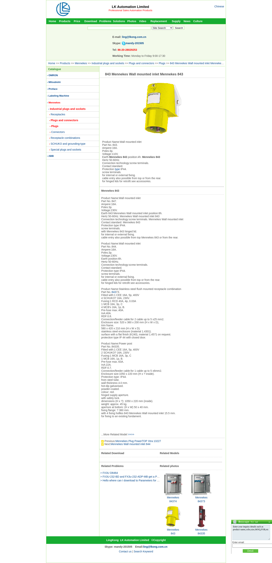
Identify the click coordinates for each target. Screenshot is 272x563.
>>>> (131, 434)
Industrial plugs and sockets (108, 63)
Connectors (58, 132)
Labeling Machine (59, 95)
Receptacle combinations (65, 137)
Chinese (219, 6)
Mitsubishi (55, 82)
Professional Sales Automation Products (130, 10)
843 (114, 292)
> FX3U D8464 (109, 472)
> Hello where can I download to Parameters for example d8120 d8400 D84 (144, 480)
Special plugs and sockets (66, 149)
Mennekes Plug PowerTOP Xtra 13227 (138, 441)
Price (77, 21)
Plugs (162, 63)
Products (64, 21)
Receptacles (58, 114)
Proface (53, 88)
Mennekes (81, 63)
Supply (176, 21)
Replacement (158, 21)
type (117, 169)
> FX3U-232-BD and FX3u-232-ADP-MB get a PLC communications (140, 476)
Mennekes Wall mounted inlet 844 (130, 444)
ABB (51, 156)
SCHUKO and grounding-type (68, 143)
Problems (105, 21)
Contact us (125, 551)
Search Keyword (143, 551)
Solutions (119, 21)
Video (142, 21)
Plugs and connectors (141, 63)
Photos (131, 21)
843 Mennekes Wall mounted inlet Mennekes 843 (199, 63)
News (187, 21)
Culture (197, 21)
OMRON (53, 75)
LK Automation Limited (130, 7)
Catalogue (54, 69)
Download (90, 21)
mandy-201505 (135, 43)
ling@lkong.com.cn (134, 36)
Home (52, 21)
